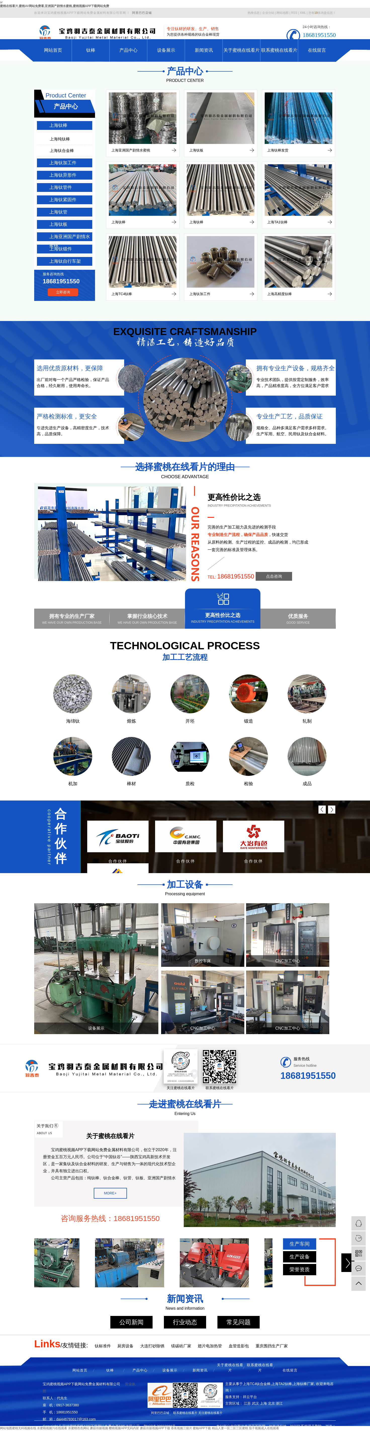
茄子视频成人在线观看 (264, 1428)
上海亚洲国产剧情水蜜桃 (69, 237)
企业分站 (268, 13)
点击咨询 (274, 576)
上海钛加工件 (62, 162)
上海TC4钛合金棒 (256, 1384)
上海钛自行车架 (65, 261)
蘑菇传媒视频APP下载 (155, 1428)
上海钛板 (58, 224)
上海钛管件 (60, 187)
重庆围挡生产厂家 (272, 1346)
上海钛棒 (58, 125)
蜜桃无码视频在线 (24, 1428)
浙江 (279, 1403)
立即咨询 (63, 292)
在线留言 (317, 50)
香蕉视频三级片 (181, 1428)
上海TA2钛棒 (281, 1384)
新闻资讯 (204, 50)
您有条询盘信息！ (322, 13)
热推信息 (254, 13)
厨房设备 (125, 1346)
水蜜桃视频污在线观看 (52, 1428)
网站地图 (282, 13)
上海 (263, 1403)
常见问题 (238, 1322)
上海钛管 (58, 212)
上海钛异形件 (62, 175)
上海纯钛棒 (60, 139)
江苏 (247, 1403)
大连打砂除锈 (152, 1346)
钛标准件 (103, 1346)
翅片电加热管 (210, 1346)
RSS (294, 13)
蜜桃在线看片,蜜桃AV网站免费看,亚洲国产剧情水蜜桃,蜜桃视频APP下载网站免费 (54, 6)
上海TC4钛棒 (121, 294)
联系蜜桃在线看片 (279, 50)
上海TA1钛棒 (277, 222)
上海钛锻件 (60, 248)
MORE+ (110, 1193)
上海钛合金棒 (62, 150)
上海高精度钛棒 (279, 294)
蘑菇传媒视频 (99, 1428)
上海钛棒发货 (277, 150)
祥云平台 (250, 1397)
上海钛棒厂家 (303, 1384)
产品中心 (128, 50)
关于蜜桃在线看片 (241, 50)
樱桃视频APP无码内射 (124, 1428)
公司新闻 (131, 1322)
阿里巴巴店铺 (142, 13)
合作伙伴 (61, 836)
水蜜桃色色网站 (78, 1428)
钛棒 (90, 50)
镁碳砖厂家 (181, 1346)
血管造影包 (239, 1346)
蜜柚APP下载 (202, 1428)
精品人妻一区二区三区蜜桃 (230, 1428)
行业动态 (185, 1322)
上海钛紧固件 (62, 199)
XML (303, 13)
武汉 (255, 1403)
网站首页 (53, 50)
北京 (271, 1403)
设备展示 (166, 50)
